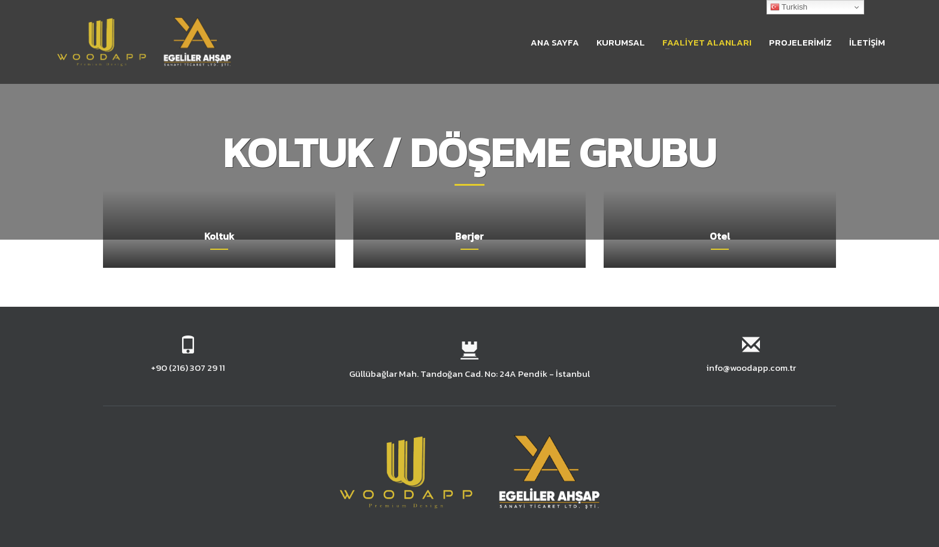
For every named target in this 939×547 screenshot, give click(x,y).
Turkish (789, 7)
